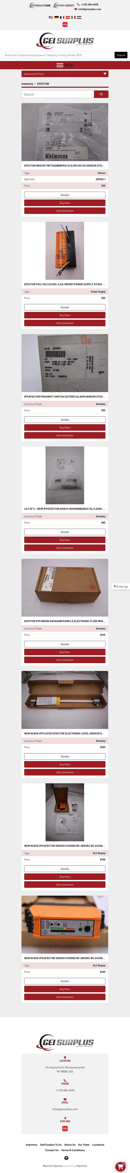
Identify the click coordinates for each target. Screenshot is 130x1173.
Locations (98, 1144)
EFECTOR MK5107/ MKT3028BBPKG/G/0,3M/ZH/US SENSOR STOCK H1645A (69, 165)
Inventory (31, 1144)
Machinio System (53, 1165)
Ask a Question (65, 210)
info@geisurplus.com (89, 9)
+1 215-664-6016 (89, 4)
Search (121, 55)
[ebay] (65, 24)
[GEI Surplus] (65, 1042)
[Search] (59, 55)
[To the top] (120, 586)
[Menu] (59, 65)
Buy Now (65, 202)
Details (65, 194)
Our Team (83, 1144)
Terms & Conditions (73, 1150)
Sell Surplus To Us (51, 1144)
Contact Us (52, 1150)
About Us (69, 1144)
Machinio (82, 1165)
